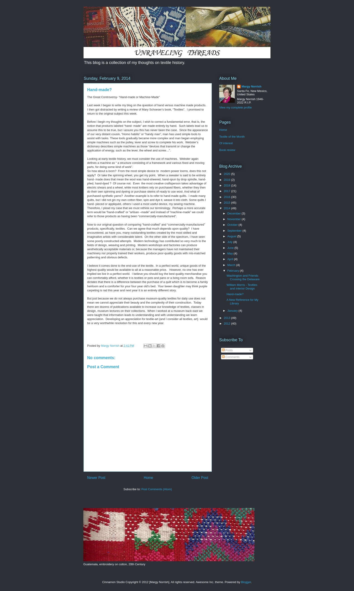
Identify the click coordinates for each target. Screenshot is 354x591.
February (233, 270)
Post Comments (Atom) (156, 489)
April (230, 259)
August (232, 236)
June (231, 248)
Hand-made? (234, 294)
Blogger (246, 582)
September (234, 230)
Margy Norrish (251, 86)
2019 (227, 179)
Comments (231, 357)
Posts (227, 350)
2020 (227, 174)
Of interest (226, 143)
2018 (227, 185)
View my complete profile (235, 107)
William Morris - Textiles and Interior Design (241, 286)
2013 (227, 318)
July (230, 242)
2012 (227, 323)
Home (148, 478)
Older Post (199, 478)
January (233, 310)
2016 (227, 197)
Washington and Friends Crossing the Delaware (243, 277)
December (234, 213)
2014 (227, 208)
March (231, 265)
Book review (227, 150)
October (233, 224)
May (230, 253)
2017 (227, 191)
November (234, 219)
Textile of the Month (232, 136)
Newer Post (96, 478)
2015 (227, 202)
